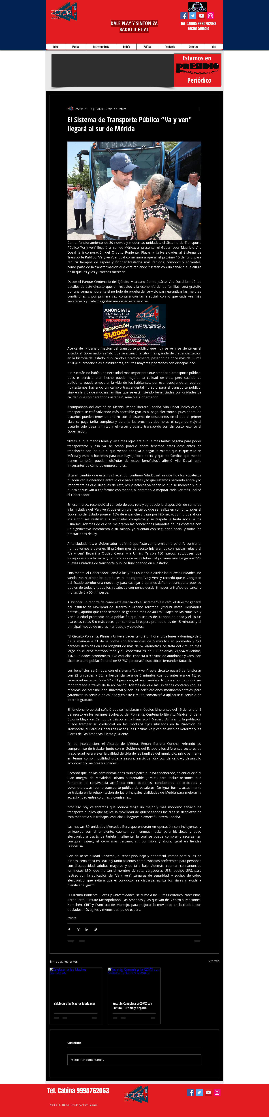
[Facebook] (183, 15)
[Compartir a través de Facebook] (69, 929)
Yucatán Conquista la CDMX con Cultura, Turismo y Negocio (132, 1005)
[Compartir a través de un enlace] (95, 929)
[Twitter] (192, 15)
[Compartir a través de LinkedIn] (87, 929)
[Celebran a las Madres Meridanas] (76, 982)
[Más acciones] (199, 109)
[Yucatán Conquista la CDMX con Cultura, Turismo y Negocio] (134, 982)
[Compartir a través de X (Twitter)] (78, 929)
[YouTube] (201, 15)
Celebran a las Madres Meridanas (74, 1003)
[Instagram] (210, 15)
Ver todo (214, 961)
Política (71, 918)
